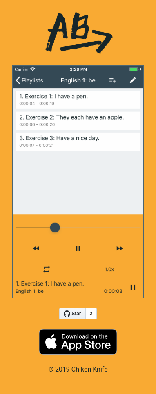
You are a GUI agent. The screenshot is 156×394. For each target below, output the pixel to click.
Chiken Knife (89, 369)
